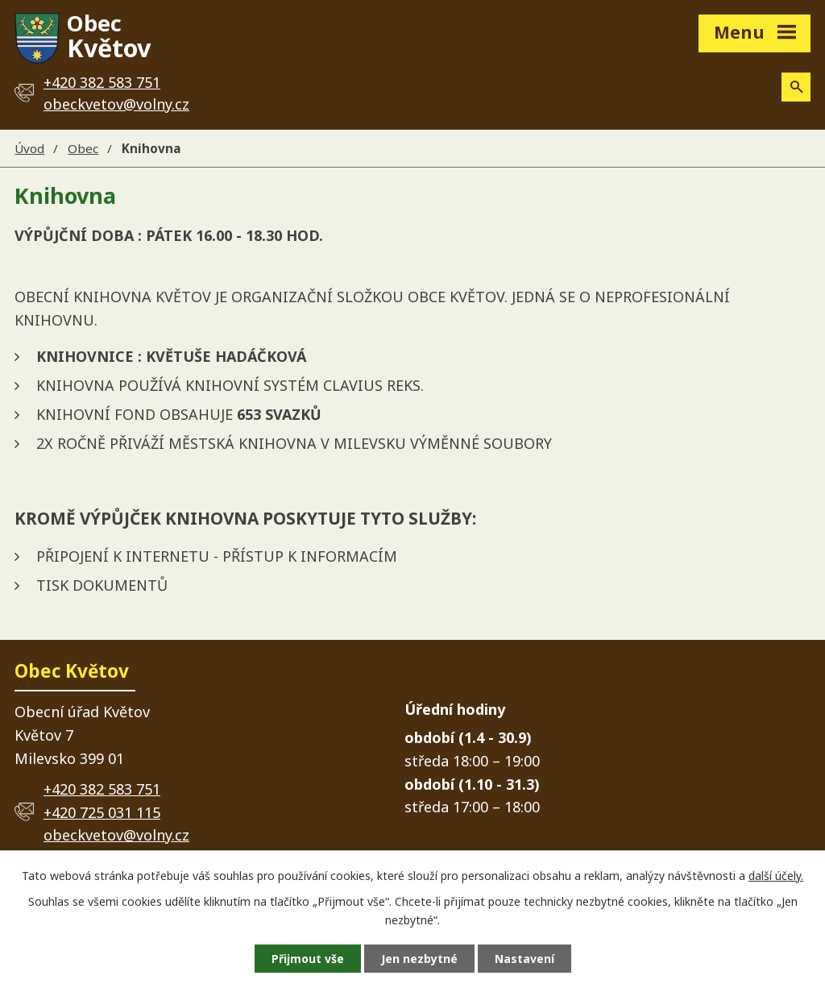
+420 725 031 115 (102, 812)
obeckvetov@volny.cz (116, 104)
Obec (83, 148)
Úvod (29, 148)
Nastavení (524, 958)
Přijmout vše (308, 958)
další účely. (775, 875)
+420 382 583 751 (102, 789)
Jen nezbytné (419, 958)
